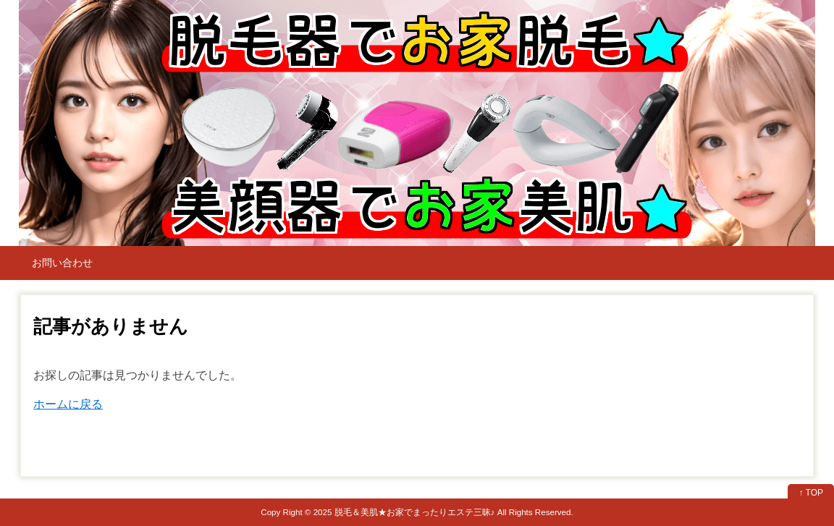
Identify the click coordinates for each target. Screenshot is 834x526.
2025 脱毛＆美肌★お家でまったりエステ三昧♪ (404, 512)
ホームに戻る (68, 404)
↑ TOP (811, 493)
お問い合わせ (62, 262)
